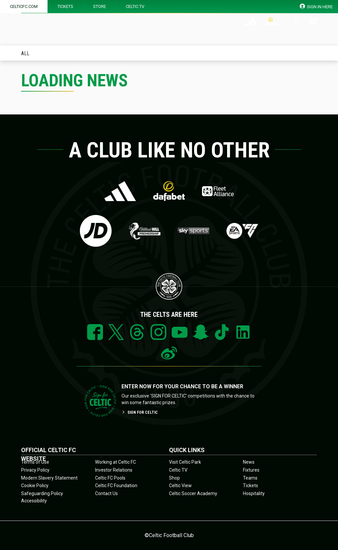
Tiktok (222, 332)
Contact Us (106, 493)
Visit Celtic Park (185, 462)
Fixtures (251, 470)
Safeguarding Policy (42, 493)
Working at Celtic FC (115, 462)
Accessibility (34, 500)
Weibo (169, 353)
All (25, 54)
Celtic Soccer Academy (193, 493)
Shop (174, 478)
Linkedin (243, 332)
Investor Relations (113, 470)
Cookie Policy (35, 485)
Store (99, 6)
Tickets (65, 6)
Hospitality (254, 493)
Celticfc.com (24, 6)
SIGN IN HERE (316, 6)
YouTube (179, 332)
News (248, 462)
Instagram (158, 332)
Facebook (95, 332)
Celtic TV (135, 6)
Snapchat (201, 332)
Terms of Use (35, 462)
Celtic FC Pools (110, 478)
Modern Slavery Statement (49, 478)
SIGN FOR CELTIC (139, 412)
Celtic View (180, 485)
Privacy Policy (35, 470)
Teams (250, 478)
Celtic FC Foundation (116, 485)
